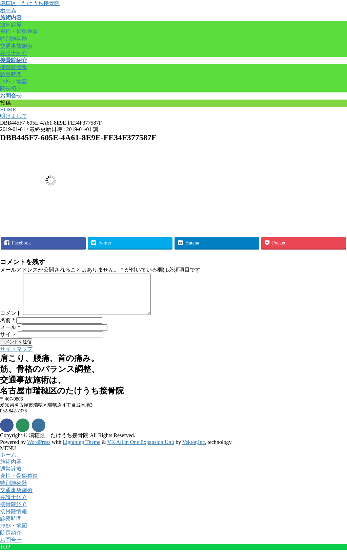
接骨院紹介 (13, 512)
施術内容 (11, 470)
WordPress (38, 450)
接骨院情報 (13, 67)
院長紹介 (11, 88)
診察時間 (11, 74)
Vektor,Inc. (194, 450)
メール (10, 335)
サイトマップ (16, 357)
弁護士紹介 (13, 53)
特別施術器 (13, 39)
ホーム (8, 463)
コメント (11, 321)
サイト (8, 342)
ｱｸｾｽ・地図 (13, 81)
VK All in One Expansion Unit (141, 450)
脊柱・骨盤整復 (19, 32)
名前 (7, 328)
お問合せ (11, 548)
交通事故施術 (16, 46)
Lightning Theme (81, 450)
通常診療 (11, 24)
